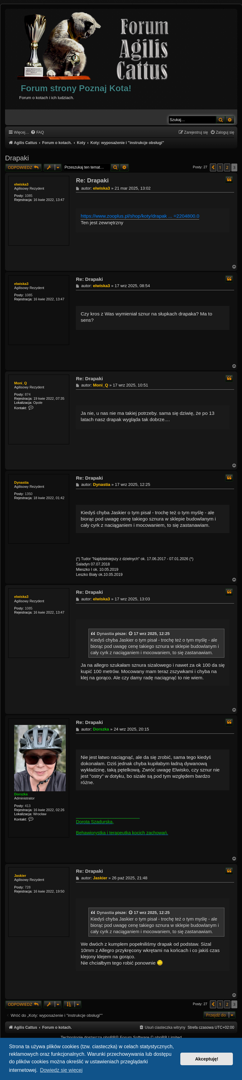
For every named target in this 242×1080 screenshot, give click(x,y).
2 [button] (227, 167)
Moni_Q (20, 383)
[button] (213, 167)
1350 (28, 494)
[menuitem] (37, 132)
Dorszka (21, 794)
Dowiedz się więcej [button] (61, 1070)
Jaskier (20, 875)
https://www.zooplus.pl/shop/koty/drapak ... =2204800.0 (140, 216)
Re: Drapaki (92, 180)
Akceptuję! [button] (206, 1058)
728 (28, 887)
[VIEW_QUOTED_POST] (131, 634)
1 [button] (220, 167)
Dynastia (21, 482)
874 (28, 394)
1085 (28, 196)
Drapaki (17, 158)
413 (28, 806)
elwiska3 (21, 184)
